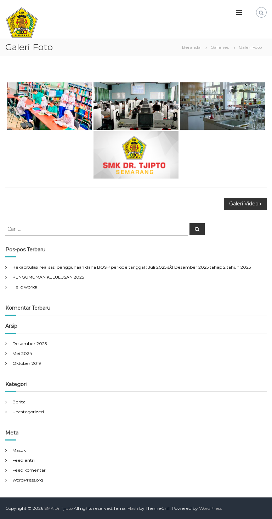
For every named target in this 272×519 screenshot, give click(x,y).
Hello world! (24, 287)
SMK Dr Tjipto (58, 508)
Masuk (19, 450)
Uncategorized (28, 411)
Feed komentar (29, 470)
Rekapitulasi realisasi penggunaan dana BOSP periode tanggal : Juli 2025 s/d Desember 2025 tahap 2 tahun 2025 (131, 267)
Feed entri (23, 460)
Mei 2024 (22, 353)
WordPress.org (27, 480)
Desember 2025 (29, 343)
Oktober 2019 (26, 363)
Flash (133, 508)
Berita (19, 401)
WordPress (210, 508)
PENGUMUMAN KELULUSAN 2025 (48, 277)
